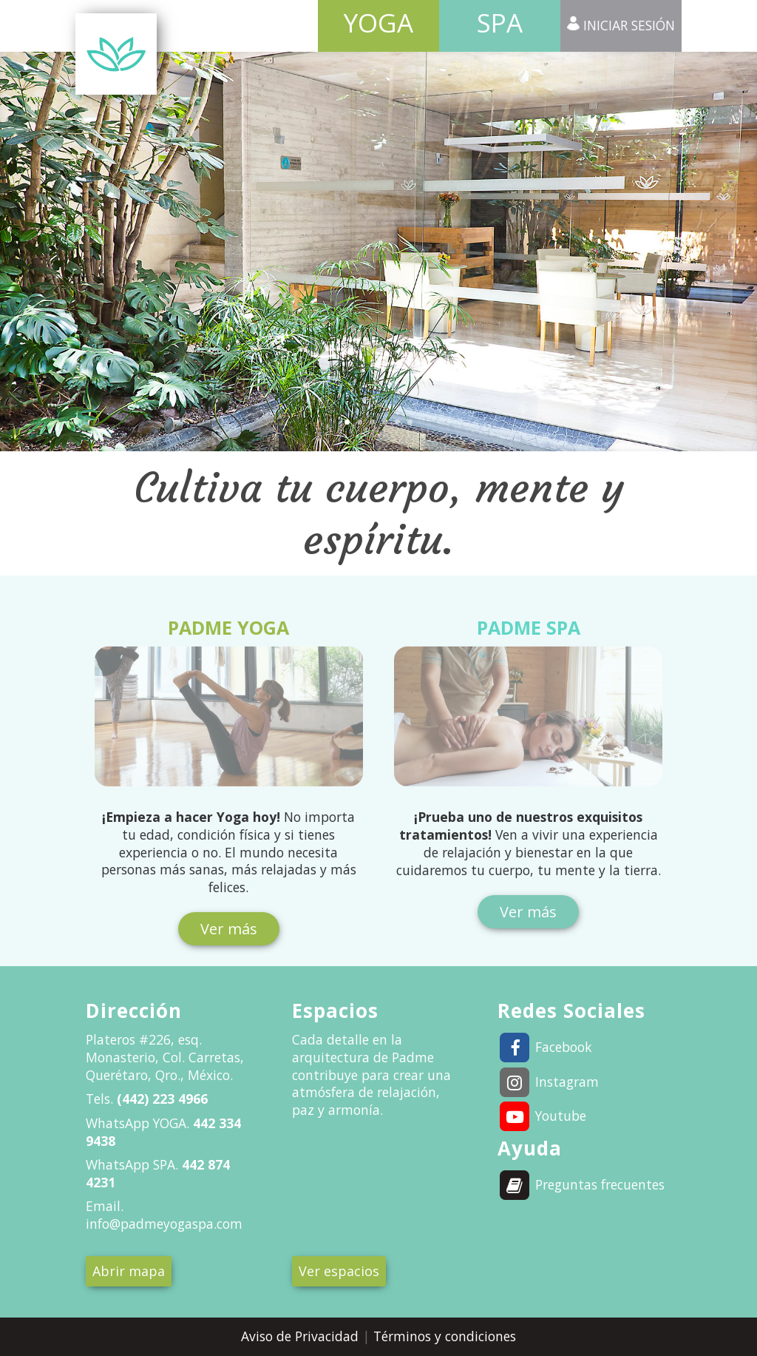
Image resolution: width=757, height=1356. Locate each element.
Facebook (545, 1047)
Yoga (378, 22)
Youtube (542, 1115)
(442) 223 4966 (160, 1098)
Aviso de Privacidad (301, 1336)
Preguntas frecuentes (581, 1184)
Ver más (228, 929)
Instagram (549, 1081)
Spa (500, 22)
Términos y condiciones (444, 1336)
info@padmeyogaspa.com (164, 1223)
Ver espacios (339, 1271)
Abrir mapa (128, 1271)
